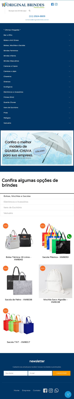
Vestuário (7, 123)
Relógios (7, 118)
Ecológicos (8, 87)
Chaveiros (7, 76)
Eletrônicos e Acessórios (13, 92)
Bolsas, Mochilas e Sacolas (14, 45)
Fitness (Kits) (9, 97)
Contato (36, 390)
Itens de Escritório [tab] (13, 207)
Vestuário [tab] (8, 213)
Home (16, 390)
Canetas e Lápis (10, 71)
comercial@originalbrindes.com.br (37, 20)
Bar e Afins (8, 35)
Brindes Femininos (11, 51)
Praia (6, 113)
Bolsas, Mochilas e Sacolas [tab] (17, 196)
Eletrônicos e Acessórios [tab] (16, 201)
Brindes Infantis (10, 56)
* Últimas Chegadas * (12, 30)
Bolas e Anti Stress (11, 40)
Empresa (26, 390)
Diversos (7, 82)
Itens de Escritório (11, 107)
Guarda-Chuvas (10, 102)
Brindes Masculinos (11, 61)
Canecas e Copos (11, 66)
